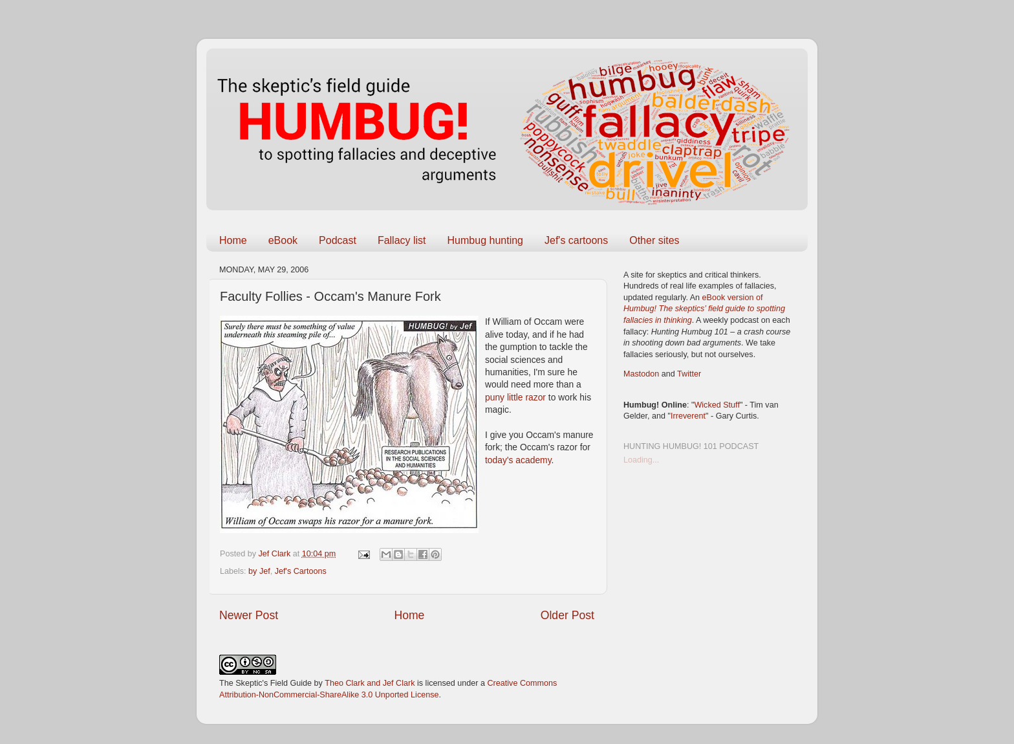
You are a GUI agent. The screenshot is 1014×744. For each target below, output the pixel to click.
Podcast (337, 240)
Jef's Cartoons (301, 571)
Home (233, 240)
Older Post (567, 615)
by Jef (259, 571)
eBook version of (704, 309)
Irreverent (688, 416)
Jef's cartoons (576, 240)
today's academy (518, 460)
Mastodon (641, 373)
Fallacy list (402, 240)
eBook (282, 240)
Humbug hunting (485, 240)
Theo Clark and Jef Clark (370, 683)
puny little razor (516, 397)
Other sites (654, 240)
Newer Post (248, 615)
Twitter (689, 373)
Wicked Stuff (716, 405)
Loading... (641, 460)
